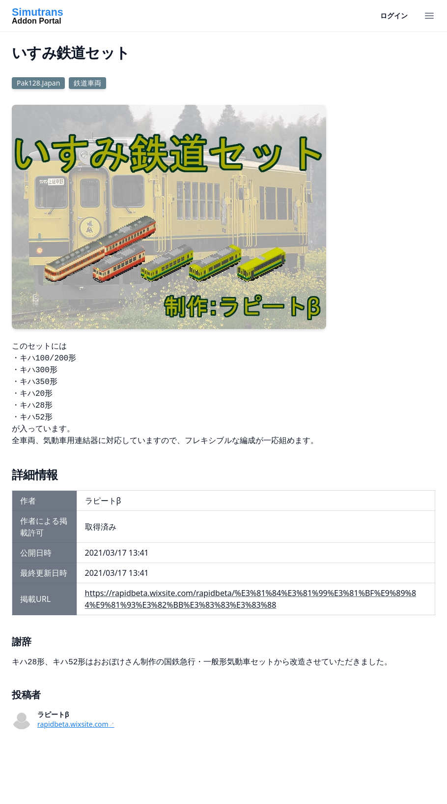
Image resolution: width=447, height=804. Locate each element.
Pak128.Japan (38, 83)
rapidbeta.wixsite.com (73, 724)
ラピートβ (53, 714)
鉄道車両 (87, 83)
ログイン (394, 15)
